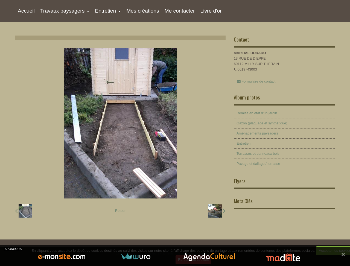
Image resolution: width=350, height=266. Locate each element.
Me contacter (180, 11)
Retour (120, 211)
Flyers (240, 181)
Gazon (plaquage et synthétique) (262, 123)
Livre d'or (210, 11)
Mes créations (142, 11)
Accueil (26, 11)
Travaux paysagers (62, 11)
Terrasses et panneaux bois (258, 153)
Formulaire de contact (256, 81)
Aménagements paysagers (257, 133)
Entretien (105, 11)
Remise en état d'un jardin (257, 113)
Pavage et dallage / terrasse (258, 164)
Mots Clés (243, 201)
